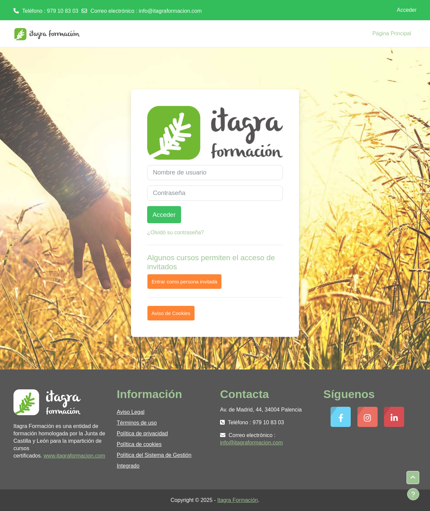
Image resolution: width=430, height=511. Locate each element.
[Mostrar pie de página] (413, 494)
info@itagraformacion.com (170, 11)
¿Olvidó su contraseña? (175, 232)
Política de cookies (139, 444)
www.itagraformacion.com (74, 456)
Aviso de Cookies (171, 313)
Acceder (407, 10)
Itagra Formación (237, 500)
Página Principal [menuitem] (391, 33)
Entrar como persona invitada (184, 281)
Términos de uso (137, 423)
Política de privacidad (142, 433)
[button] (412, 477)
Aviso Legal (130, 412)
